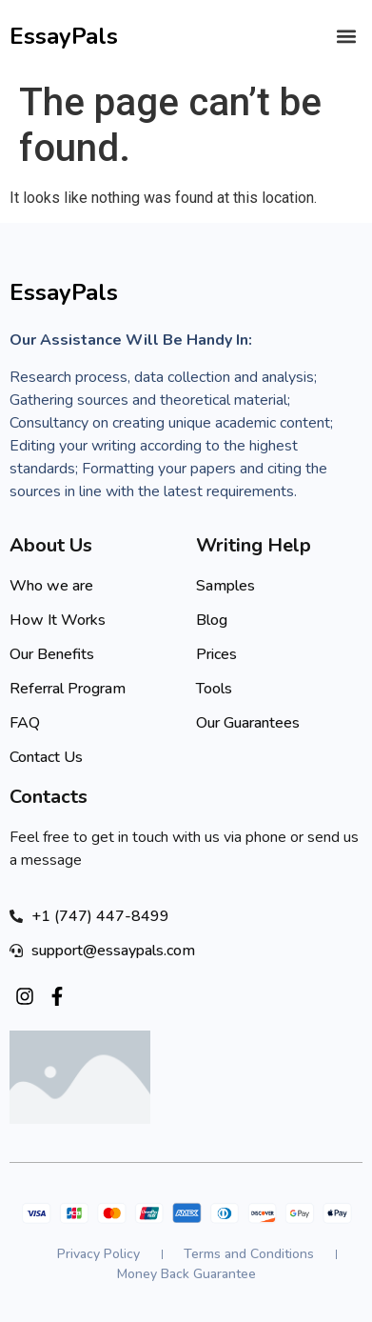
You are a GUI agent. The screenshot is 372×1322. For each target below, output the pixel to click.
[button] (346, 36)
